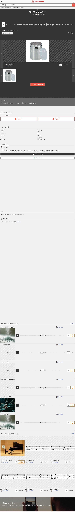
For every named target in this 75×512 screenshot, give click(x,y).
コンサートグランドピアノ (6, 460)
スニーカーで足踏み (5, 344)
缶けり (7, 214)
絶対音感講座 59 (54, 460)
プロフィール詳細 (38, 154)
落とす (12, 214)
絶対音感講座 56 (54, 489)
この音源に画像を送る (37, 84)
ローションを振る (4, 362)
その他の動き (20, 214)
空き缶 (3, 214)
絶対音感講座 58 (4, 489)
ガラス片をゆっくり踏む (6, 396)
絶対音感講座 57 (29, 489)
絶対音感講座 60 (29, 460)
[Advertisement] (37, 91)
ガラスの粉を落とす (5, 414)
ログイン (19, 221)
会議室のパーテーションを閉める (8, 379)
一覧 (72, 323)
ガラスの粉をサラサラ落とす (7, 327)
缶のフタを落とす (10, 64)
